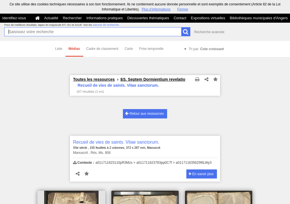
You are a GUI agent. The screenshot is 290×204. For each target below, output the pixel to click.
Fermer (182, 9)
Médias (74, 49)
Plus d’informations (156, 9)
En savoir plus (201, 174)
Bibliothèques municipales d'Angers (259, 18)
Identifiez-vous (14, 18)
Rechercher (72, 18)
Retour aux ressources (144, 113)
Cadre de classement (102, 49)
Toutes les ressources (94, 79)
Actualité (51, 18)
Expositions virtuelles (208, 18)
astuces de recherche (106, 24)
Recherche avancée (209, 32)
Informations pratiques (104, 18)
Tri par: (206, 49)
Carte (129, 49)
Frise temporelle (151, 49)
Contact (180, 18)
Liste (58, 49)
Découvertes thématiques (148, 18)
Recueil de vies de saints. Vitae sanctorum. (116, 142)
